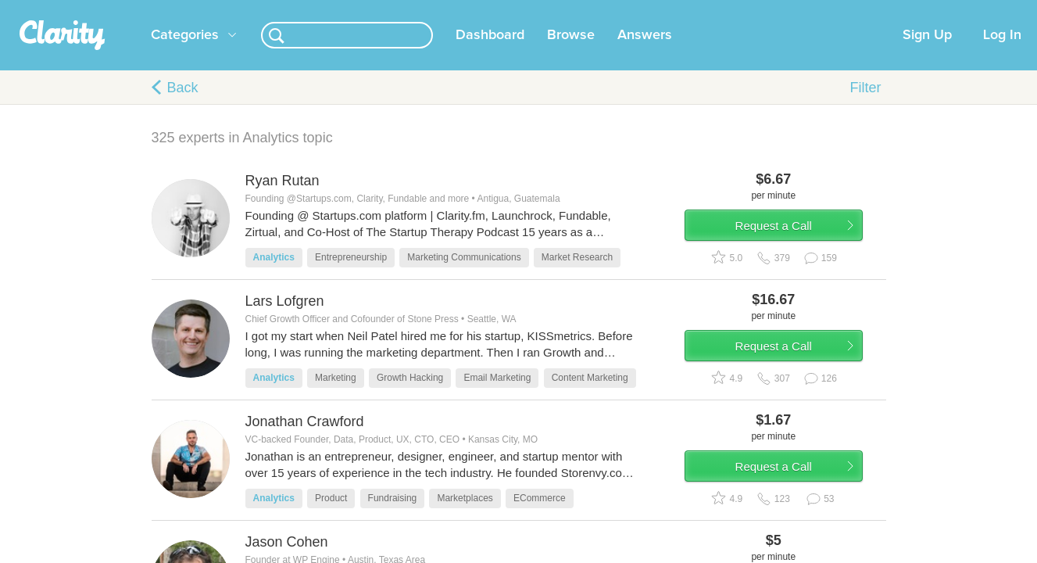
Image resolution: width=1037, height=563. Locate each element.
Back (182, 106)
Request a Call (794, 253)
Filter (865, 106)
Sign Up (927, 54)
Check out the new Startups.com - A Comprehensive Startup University (707, 10)
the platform (127, 9)
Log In (1002, 54)
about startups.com (932, 10)
